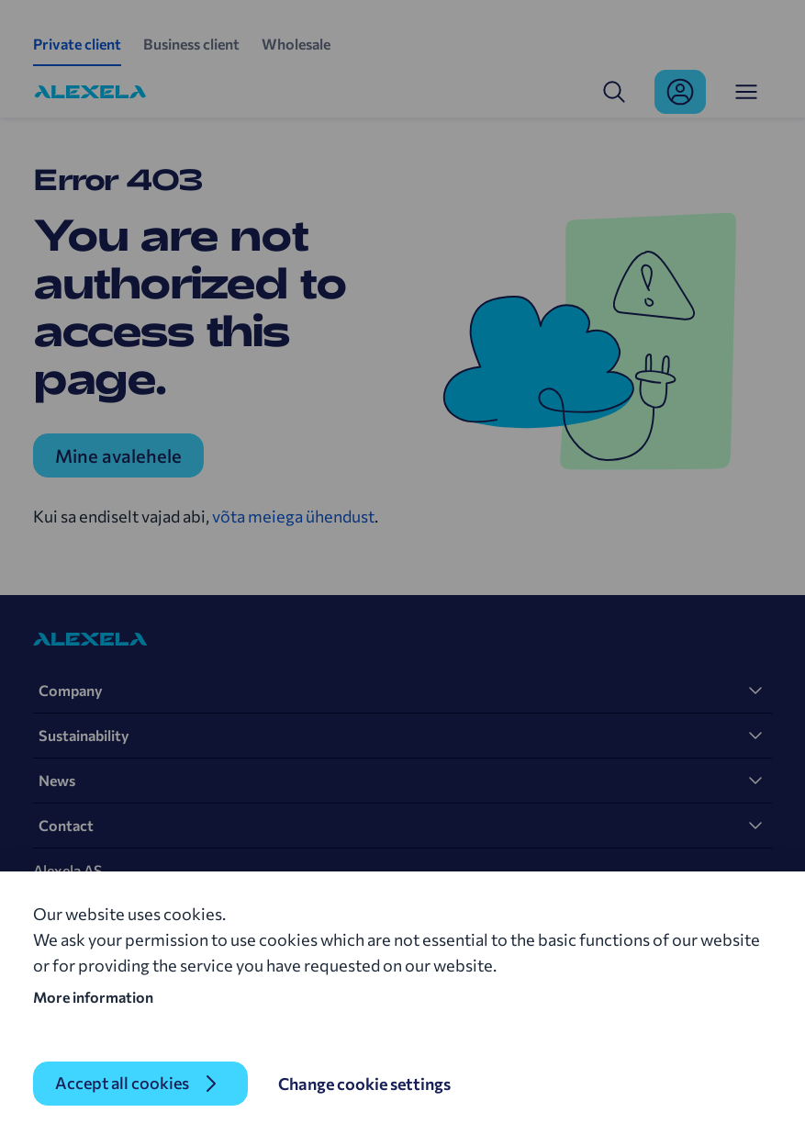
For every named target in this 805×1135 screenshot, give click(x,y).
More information (93, 997)
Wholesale (296, 43)
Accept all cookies (122, 1083)
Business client (191, 43)
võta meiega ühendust (293, 516)
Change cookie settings (364, 1083)
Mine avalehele (118, 455)
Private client (77, 43)
